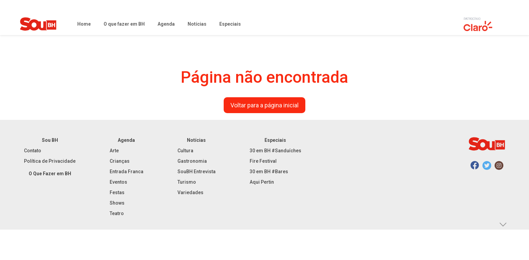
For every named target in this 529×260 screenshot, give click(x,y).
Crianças (120, 161)
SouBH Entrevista (196, 171)
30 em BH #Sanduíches (275, 150)
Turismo (186, 182)
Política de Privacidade (50, 161)
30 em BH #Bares (269, 171)
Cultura (185, 150)
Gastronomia (192, 161)
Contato (32, 150)
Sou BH (50, 140)
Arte (114, 150)
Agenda (126, 140)
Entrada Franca (126, 171)
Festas (117, 192)
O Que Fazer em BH (50, 173)
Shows (117, 203)
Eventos (118, 182)
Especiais (275, 140)
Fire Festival (263, 161)
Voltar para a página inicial (264, 105)
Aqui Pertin (262, 182)
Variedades (190, 192)
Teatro (117, 213)
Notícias (196, 140)
